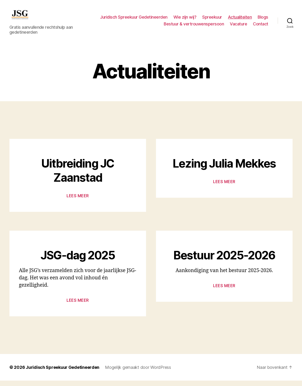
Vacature (238, 26)
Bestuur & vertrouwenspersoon (194, 26)
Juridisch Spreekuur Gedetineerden (134, 19)
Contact (260, 26)
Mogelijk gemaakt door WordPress (138, 372)
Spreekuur (212, 19)
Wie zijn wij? (185, 19)
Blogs (263, 19)
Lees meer (78, 201)
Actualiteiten (240, 19)
